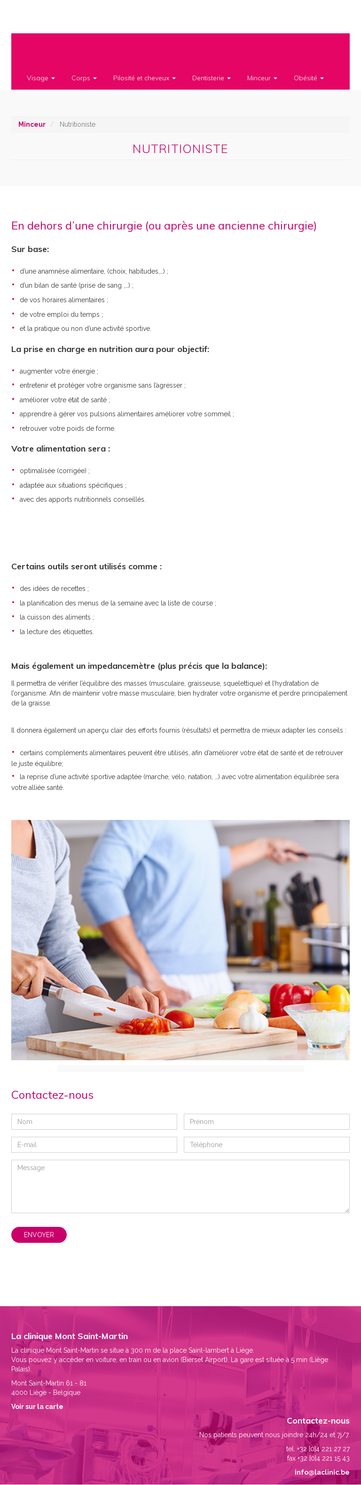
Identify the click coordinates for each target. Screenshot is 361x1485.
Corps (84, 78)
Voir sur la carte (37, 1406)
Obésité (309, 78)
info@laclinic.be (322, 1472)
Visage (41, 78)
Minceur (262, 78)
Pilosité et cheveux (144, 78)
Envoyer (39, 1235)
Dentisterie (211, 78)
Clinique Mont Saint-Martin (43, 18)
